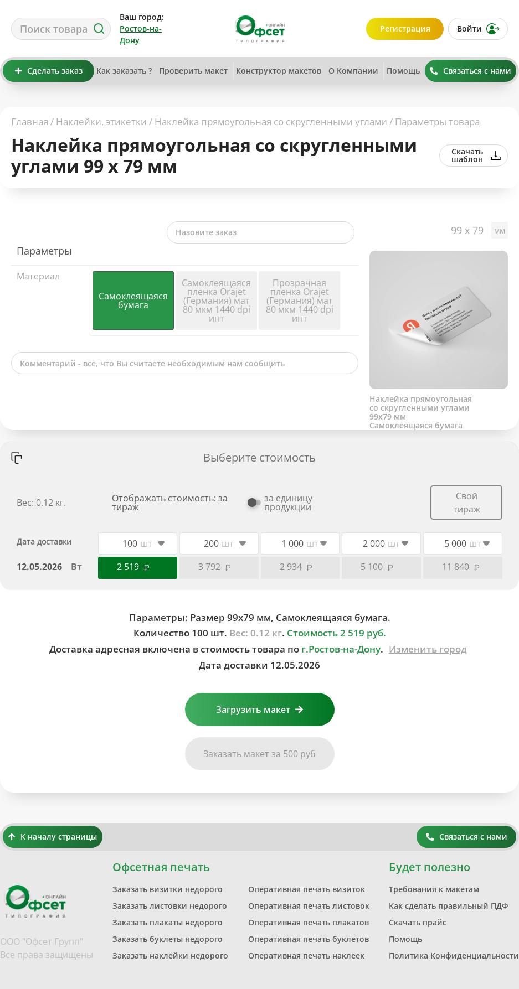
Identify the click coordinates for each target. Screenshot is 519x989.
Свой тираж (466, 502)
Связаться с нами (470, 70)
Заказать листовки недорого (169, 905)
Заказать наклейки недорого (170, 955)
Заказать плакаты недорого (167, 922)
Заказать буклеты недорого (167, 939)
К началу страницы (52, 836)
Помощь (403, 70)
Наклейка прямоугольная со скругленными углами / (275, 121)
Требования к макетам (434, 889)
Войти (478, 28)
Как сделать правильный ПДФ (448, 905)
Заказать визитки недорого (167, 889)
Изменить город (428, 649)
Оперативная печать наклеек (306, 955)
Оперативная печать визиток (306, 889)
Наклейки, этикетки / (105, 121)
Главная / (33, 121)
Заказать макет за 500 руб (259, 754)
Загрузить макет (259, 709)
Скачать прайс (417, 922)
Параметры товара (437, 121)
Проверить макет (193, 70)
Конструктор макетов (278, 70)
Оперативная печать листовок (308, 905)
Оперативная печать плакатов (308, 922)
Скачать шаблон (476, 155)
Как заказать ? (124, 70)
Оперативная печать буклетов (308, 939)
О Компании (353, 70)
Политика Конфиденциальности (454, 955)
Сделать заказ (49, 70)
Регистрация (405, 28)
